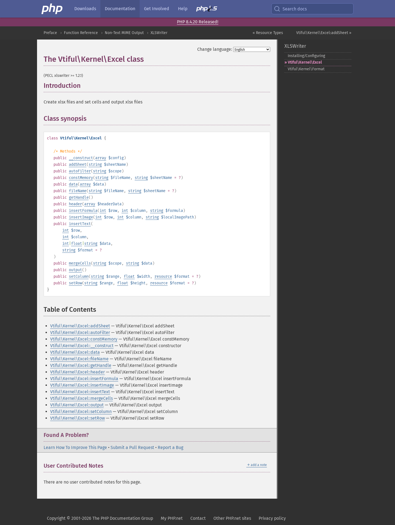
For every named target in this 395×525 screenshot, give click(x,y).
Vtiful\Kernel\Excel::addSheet (80, 326)
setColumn (79, 276)
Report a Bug (170, 447)
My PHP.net (172, 518)
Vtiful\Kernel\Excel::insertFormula (84, 378)
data (73, 184)
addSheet (77, 164)
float (76, 243)
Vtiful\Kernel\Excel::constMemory (83, 339)
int (103, 210)
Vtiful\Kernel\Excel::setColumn (81, 411)
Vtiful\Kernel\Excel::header (77, 372)
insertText (80, 223)
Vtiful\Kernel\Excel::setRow (77, 418)
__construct (81, 158)
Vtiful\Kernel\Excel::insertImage (82, 385)
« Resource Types (268, 32)
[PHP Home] (52, 9)
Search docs (290, 8)
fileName (77, 191)
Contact (198, 518)
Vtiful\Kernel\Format (306, 69)
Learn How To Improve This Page (75, 447)
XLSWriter (159, 32)
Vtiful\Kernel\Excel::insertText (80, 391)
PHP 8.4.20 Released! (197, 21)
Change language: (214, 49)
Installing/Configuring (306, 56)
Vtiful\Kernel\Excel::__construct (82, 345)
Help (182, 8)
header (75, 204)
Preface (50, 32)
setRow (75, 283)
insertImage (81, 217)
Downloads (85, 8)
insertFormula (83, 210)
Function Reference (81, 32)
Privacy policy (272, 518)
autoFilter (80, 171)
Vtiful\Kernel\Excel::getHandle (80, 365)
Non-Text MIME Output (124, 32)
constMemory (81, 177)
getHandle (79, 197)
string (95, 164)
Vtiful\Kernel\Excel (305, 62)
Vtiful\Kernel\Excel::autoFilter (80, 332)
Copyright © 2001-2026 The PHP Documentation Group (100, 518)
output (75, 270)
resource (163, 276)
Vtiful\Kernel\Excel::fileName (79, 358)
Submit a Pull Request (132, 447)
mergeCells (80, 263)
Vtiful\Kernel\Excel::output (77, 405)
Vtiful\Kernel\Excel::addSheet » (323, 32)
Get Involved (156, 8)
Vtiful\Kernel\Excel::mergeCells (81, 398)
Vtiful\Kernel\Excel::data (75, 352)
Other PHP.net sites (232, 518)
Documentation (120, 8)
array (100, 158)
